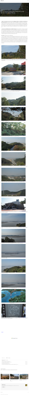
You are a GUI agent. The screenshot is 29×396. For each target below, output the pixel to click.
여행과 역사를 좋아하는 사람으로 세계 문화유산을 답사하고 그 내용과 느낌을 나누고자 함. (10, 385)
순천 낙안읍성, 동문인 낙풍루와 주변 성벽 (6, 363)
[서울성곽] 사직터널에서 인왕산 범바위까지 (6, 361)
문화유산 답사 (3, 384)
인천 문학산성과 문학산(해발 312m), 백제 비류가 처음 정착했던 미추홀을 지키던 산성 (10, 364)
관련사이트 (2, 392)
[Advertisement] (14, 338)
